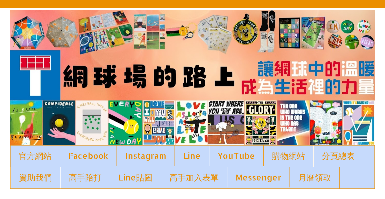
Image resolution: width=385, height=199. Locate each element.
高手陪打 (85, 177)
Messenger (258, 177)
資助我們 (35, 177)
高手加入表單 (194, 177)
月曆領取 (314, 177)
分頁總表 (338, 155)
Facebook (88, 155)
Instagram (145, 155)
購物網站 (288, 155)
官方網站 (35, 155)
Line (192, 155)
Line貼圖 (135, 177)
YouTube (236, 155)
